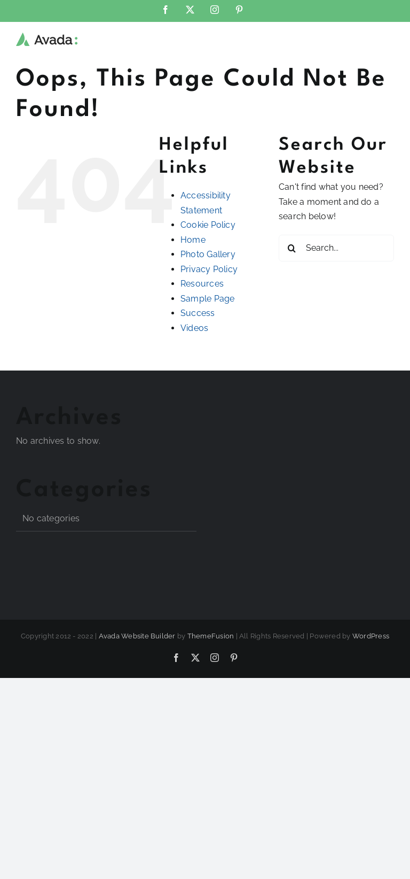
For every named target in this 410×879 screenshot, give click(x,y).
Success (197, 313)
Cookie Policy (207, 225)
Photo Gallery (207, 254)
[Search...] (336, 248)
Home (193, 240)
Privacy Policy (209, 269)
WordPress (370, 636)
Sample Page (207, 299)
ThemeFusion (210, 636)
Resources (202, 284)
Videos (194, 328)
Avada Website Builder (137, 636)
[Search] (292, 248)
